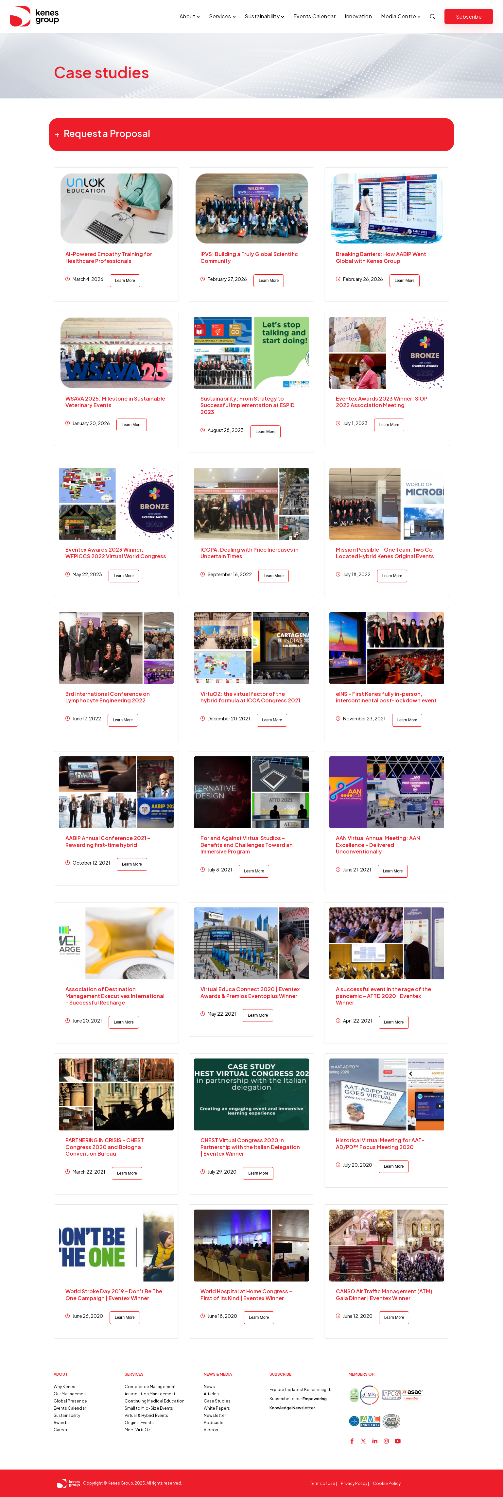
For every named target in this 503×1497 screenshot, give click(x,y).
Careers (62, 1429)
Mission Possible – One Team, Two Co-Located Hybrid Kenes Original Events (385, 553)
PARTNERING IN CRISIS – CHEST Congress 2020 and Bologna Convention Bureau (104, 1147)
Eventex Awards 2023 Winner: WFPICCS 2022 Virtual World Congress (115, 553)
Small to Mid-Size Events (149, 1408)
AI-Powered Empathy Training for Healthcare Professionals (108, 257)
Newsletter (215, 1415)
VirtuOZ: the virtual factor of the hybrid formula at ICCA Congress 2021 (250, 697)
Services (220, 16)
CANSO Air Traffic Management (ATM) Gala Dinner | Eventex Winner (384, 1294)
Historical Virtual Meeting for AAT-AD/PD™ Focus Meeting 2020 (380, 1143)
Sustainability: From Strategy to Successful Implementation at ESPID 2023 (247, 405)
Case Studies (217, 1401)
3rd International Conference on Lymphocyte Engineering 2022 (107, 697)
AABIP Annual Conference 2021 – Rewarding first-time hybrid (107, 841)
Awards (61, 1422)
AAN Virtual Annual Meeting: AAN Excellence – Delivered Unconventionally (378, 845)
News (209, 1386)
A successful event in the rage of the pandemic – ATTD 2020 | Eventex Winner (383, 996)
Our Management (71, 1393)
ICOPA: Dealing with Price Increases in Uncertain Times (249, 553)
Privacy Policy (354, 1483)
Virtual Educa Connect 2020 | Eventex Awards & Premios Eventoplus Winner (250, 992)
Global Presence (70, 1401)
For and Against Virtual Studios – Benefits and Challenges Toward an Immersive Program (246, 845)
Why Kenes (64, 1386)
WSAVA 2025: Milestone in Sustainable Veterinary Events (115, 402)
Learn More (125, 280)
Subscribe (469, 16)
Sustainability (262, 16)
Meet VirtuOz (137, 1429)
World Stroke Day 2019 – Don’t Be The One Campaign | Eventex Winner (113, 1294)
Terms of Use (322, 1483)
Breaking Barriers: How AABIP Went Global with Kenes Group (381, 257)
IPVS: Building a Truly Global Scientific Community (249, 257)
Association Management (150, 1393)
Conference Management (150, 1386)
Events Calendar (314, 16)
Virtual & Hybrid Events (146, 1415)
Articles (211, 1393)
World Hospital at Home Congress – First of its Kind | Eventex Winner (246, 1294)
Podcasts (214, 1422)
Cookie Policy (387, 1483)
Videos (211, 1429)
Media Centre (398, 16)
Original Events (139, 1422)
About (188, 16)
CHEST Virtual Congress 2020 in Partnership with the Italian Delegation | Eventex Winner (250, 1147)
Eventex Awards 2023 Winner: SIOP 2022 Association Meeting (381, 402)
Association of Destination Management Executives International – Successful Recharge (115, 996)
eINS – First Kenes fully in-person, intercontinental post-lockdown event (386, 697)
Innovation (358, 16)
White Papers (217, 1408)
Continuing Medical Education (154, 1401)
